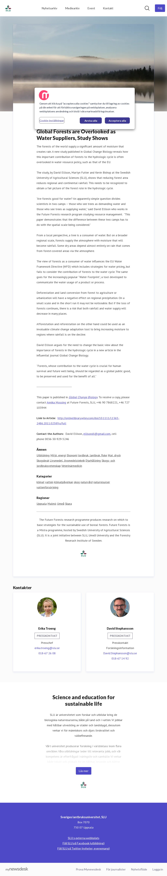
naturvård (87, 482)
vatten (49, 482)
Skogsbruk (43, 461)
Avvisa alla (90, 120)
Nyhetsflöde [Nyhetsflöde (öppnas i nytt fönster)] (139, 869)
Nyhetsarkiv (49, 8)
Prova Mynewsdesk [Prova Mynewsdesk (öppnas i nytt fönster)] (88, 869)
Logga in (157, 869)
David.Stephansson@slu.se (120, 653)
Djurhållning (93, 461)
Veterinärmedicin (71, 466)
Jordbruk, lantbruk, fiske (92, 455)
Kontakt (108, 8)
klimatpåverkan (63, 482)
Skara (68, 504)
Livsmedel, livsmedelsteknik (67, 461)
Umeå (60, 504)
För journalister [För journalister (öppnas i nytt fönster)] (116, 869)
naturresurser (101, 482)
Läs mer (84, 771)
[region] (85, 108)
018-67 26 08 (47, 653)
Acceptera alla (117, 120)
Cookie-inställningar (51, 120)
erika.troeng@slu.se (47, 648)
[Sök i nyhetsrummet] (147, 8)
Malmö (51, 504)
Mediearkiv (72, 8)
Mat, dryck (114, 455)
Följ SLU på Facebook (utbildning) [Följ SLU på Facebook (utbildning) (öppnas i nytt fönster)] (83, 843)
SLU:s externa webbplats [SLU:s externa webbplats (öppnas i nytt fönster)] (83, 838)
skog (77, 482)
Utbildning (43, 455)
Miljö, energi (58, 455)
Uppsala (42, 504)
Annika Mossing (56, 402)
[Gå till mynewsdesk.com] (17, 869)
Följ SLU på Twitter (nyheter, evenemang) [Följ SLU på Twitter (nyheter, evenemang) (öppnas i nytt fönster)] (83, 848)
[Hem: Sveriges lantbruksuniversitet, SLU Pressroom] (8, 8)
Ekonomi (72, 455)
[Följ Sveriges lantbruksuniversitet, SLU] (160, 8)
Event (91, 8)
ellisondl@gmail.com (96, 434)
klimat (40, 482)
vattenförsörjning (47, 487)
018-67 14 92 (120, 658)
